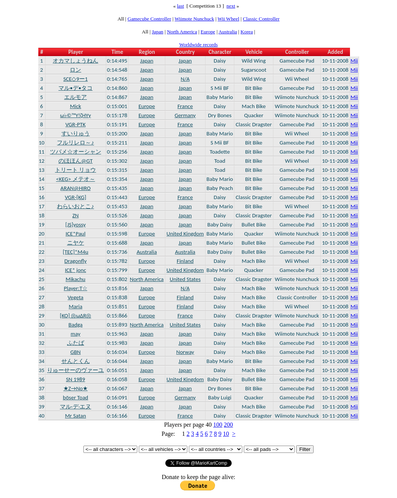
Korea (246, 32)
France (185, 106)
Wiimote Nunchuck (194, 19)
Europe (208, 32)
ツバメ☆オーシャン (75, 151)
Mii (354, 60)
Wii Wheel (228, 19)
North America (182, 32)
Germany (185, 115)
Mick (75, 106)
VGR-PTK (75, 124)
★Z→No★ (75, 388)
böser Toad (75, 397)
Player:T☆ (75, 288)
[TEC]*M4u (75, 251)
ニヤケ (75, 242)
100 (217, 424)
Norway (185, 352)
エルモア (75, 97)
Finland (185, 261)
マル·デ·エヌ (75, 406)
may (75, 333)
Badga (76, 324)
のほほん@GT (75, 160)
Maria (75, 306)
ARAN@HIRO (75, 188)
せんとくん (75, 361)
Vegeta (75, 297)
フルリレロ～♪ (75, 142)
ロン (75, 69)
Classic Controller (261, 19)
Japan (157, 32)
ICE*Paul (76, 233)
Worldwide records (198, 44)
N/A (185, 78)
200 (228, 424)
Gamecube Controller (149, 19)
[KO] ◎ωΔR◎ (75, 315)
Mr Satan (75, 415)
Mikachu (75, 279)
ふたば (75, 342)
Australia (227, 32)
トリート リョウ (75, 170)
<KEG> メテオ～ (75, 179)
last (180, 6)
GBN (76, 352)
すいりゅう (75, 133)
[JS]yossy (75, 224)
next (230, 6)
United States (185, 279)
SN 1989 (75, 379)
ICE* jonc (75, 270)
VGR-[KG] (75, 197)
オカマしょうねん (75, 60)
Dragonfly (75, 261)
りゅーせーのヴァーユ (75, 370)
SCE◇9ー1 (75, 78)
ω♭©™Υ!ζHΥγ (75, 115)
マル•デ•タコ (75, 88)
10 (226, 433)
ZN (75, 215)
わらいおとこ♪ (75, 206)
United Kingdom (185, 233)
